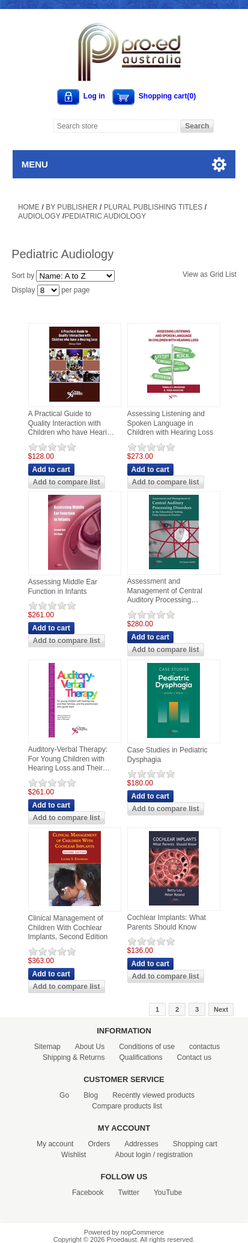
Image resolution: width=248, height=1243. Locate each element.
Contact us (194, 1057)
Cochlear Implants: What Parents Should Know (166, 922)
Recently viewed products (153, 1095)
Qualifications (140, 1057)
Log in (94, 96)
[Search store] (115, 126)
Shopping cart (195, 1144)
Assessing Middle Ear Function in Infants (62, 587)
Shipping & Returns (73, 1057)
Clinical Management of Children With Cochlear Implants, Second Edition (68, 927)
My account (55, 1144)
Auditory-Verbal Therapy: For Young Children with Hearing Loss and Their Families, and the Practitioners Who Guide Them (68, 759)
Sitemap (47, 1046)
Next (221, 1009)
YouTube (168, 1192)
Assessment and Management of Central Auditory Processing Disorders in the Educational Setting (164, 591)
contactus (204, 1046)
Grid (216, 274)
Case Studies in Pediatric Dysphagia (167, 755)
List (231, 274)
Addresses (141, 1144)
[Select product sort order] (75, 276)
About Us (89, 1046)
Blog (90, 1095)
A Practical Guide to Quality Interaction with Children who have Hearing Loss (71, 424)
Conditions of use (147, 1046)
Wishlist (73, 1155)
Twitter (128, 1192)
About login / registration (153, 1155)
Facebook (88, 1192)
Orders (99, 1144)
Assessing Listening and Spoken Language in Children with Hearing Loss (170, 423)
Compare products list (127, 1106)
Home (29, 207)
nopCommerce (142, 1232)
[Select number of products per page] (48, 290)
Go (64, 1095)
